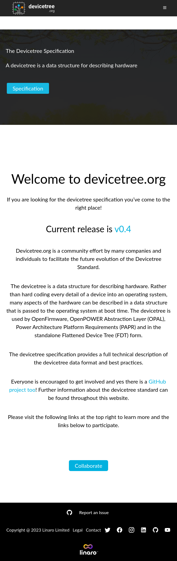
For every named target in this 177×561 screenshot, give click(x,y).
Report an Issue (94, 512)
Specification (28, 88)
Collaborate (88, 465)
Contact (93, 529)
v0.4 (122, 229)
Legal (78, 529)
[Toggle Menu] (165, 7)
